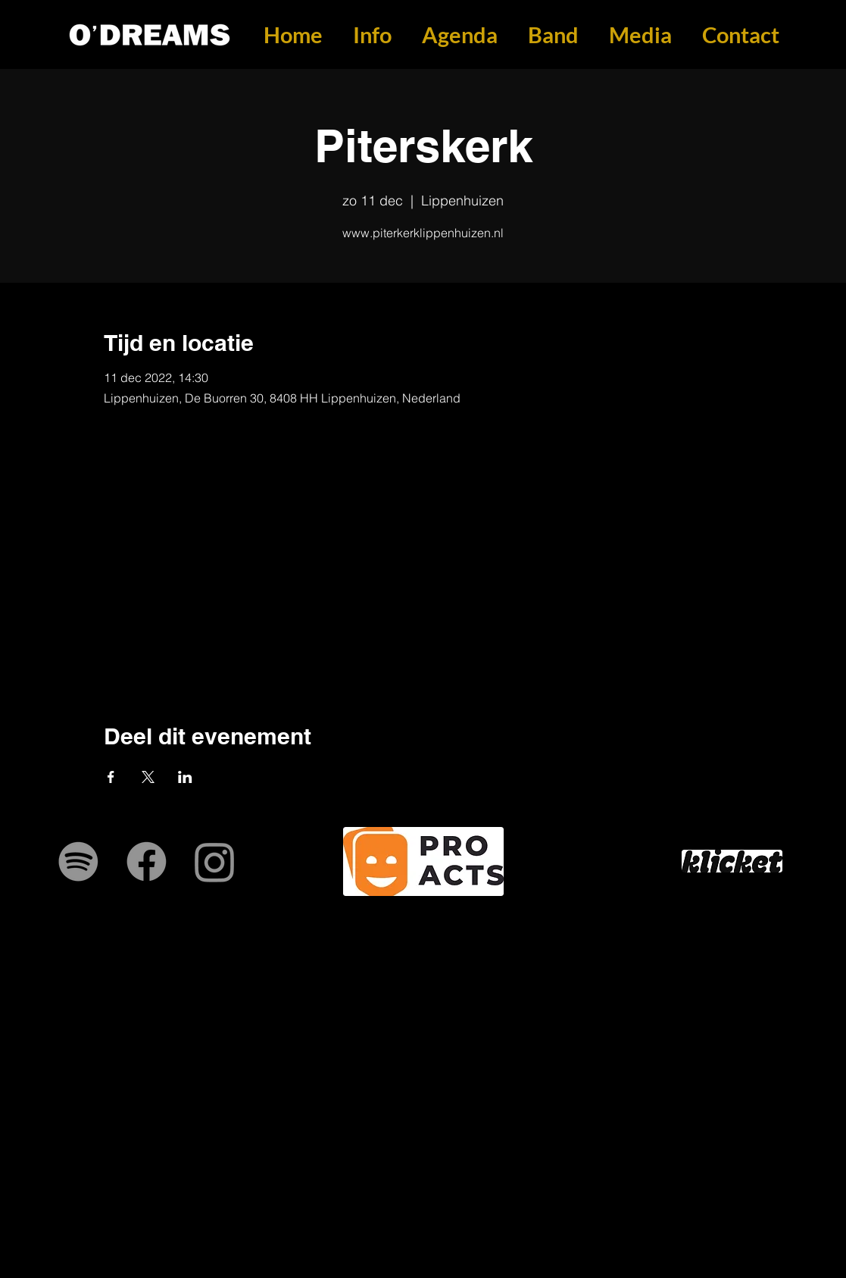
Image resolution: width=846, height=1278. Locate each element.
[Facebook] (146, 861)
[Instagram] (215, 861)
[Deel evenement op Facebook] (111, 777)
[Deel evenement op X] (148, 777)
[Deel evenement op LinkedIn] (185, 777)
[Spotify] (78, 861)
